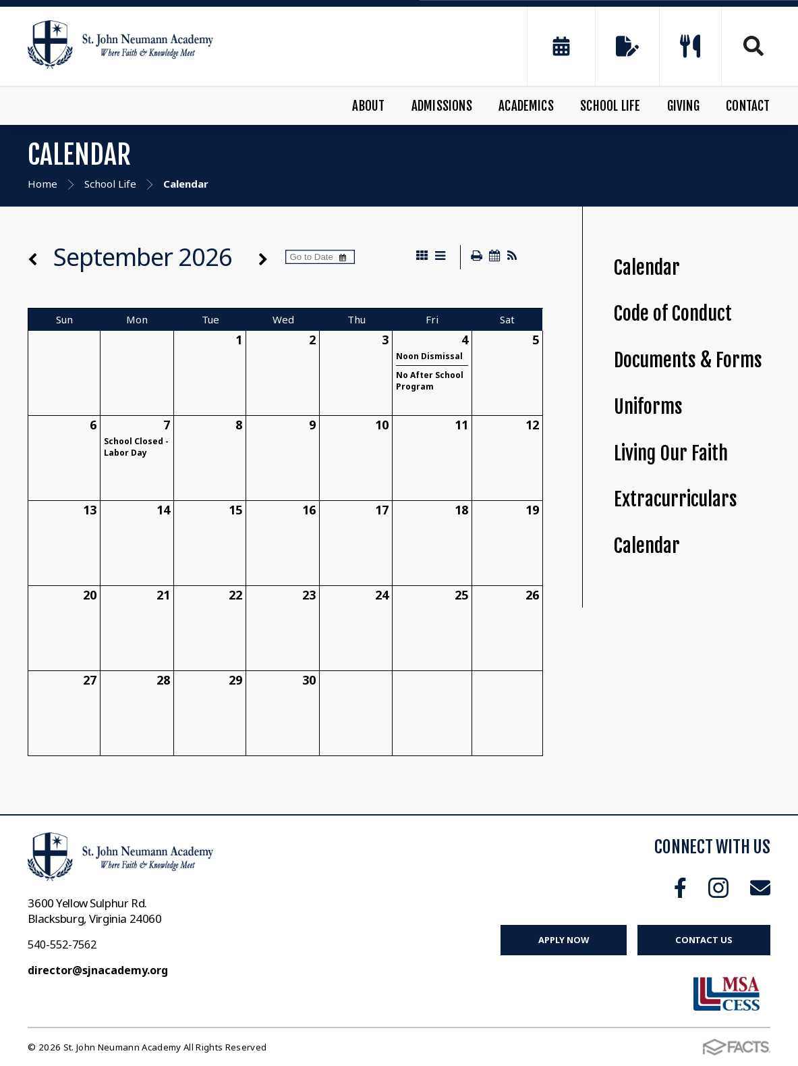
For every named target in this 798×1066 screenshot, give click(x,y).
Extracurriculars (675, 499)
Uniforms (648, 407)
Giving (683, 106)
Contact (748, 106)
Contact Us (704, 940)
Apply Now (563, 940)
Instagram (718, 888)
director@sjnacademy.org (98, 970)
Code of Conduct (673, 313)
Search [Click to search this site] (753, 46)
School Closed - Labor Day (136, 446)
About (368, 106)
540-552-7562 (62, 944)
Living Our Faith (671, 453)
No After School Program (429, 380)
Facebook (680, 888)
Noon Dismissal (429, 356)
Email (760, 888)
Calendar (647, 267)
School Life (610, 106)
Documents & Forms (688, 360)
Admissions (441, 106)
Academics (526, 106)
